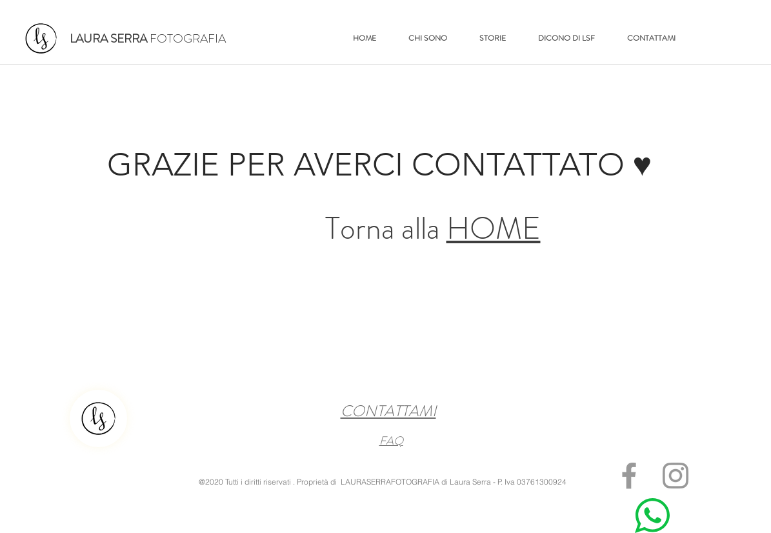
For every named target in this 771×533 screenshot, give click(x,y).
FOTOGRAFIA (148, 38)
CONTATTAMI (388, 411)
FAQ (391, 440)
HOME (493, 228)
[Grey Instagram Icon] (675, 475)
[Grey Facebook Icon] (629, 475)
